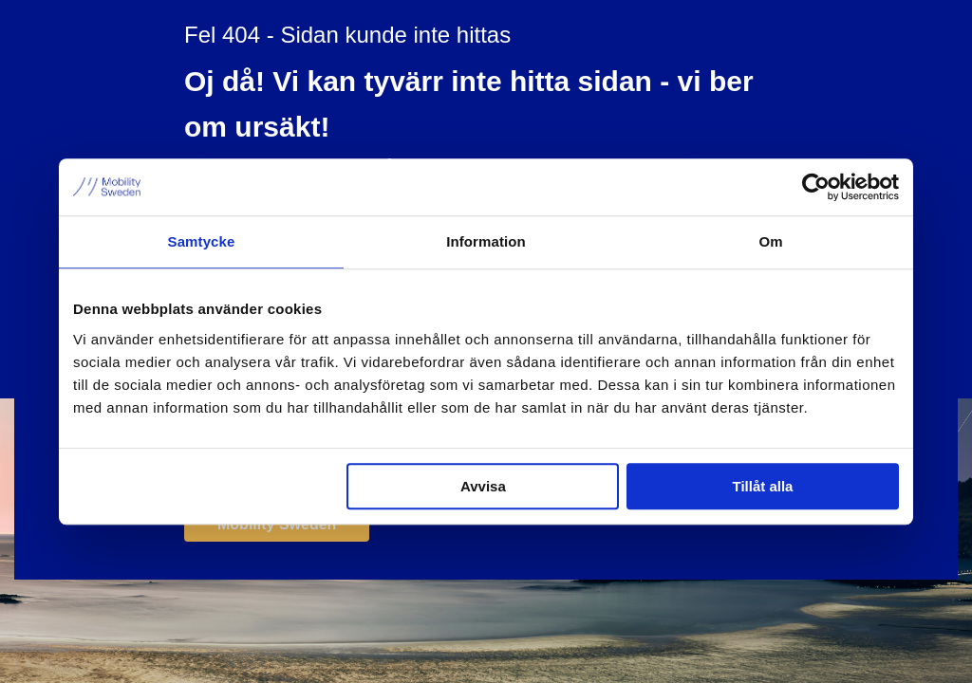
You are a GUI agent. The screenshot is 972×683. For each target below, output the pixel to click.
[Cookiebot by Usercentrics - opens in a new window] (816, 187)
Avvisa (483, 486)
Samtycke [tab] (201, 241)
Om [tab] (770, 241)
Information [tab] (486, 241)
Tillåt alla (762, 486)
